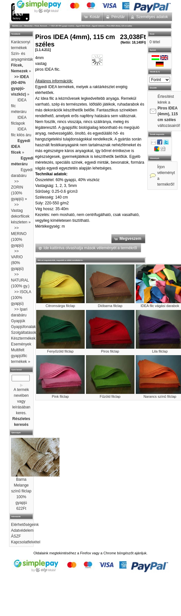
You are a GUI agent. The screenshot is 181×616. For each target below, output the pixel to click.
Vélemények (154, 158)
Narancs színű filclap (160, 396)
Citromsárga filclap (60, 306)
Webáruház (28, 26)
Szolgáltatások (23, 332)
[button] (92, 16)
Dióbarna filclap (110, 306)
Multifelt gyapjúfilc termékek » (20, 356)
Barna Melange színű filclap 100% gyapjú (21, 491)
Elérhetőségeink (25, 524)
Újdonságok (16, 433)
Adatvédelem (22, 530)
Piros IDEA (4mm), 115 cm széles (119, 26)
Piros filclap (110, 351)
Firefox (85, 553)
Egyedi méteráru (98, 26)
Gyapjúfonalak (23, 326)
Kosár (152, 34)
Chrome (109, 553)
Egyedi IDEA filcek (83, 26)
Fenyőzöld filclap (60, 351)
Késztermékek (23, 338)
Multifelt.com (17, 26)
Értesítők (153, 88)
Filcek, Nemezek (41, 26)
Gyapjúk (18, 321)
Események (21, 344)
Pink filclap (60, 396)
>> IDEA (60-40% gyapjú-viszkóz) (61, 26)
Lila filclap (159, 351)
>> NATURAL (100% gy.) (20, 280)
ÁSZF (16, 536)
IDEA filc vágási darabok (160, 306)
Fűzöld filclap (110, 396)
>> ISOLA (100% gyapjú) (21, 298)
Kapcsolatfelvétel (25, 542)
